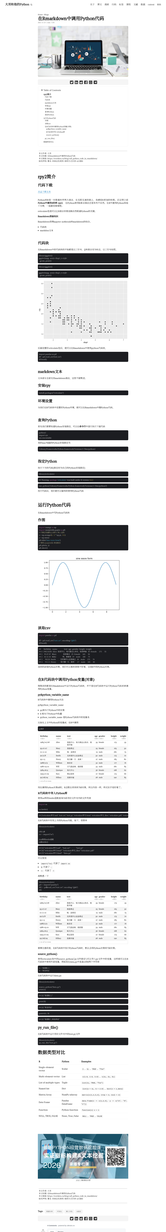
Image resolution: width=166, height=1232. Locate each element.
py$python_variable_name (56, 129)
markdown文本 (50, 103)
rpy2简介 (47, 94)
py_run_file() (50, 138)
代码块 (47, 100)
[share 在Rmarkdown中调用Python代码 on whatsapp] (90, 83)
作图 (46, 120)
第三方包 (69, 1211)
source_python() (52, 135)
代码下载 (48, 97)
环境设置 (48, 109)
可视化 (59, 1211)
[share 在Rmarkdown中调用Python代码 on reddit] (81, 83)
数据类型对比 (49, 142)
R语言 (79, 1211)
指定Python (49, 115)
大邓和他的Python (17, 4)
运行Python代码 (50, 118)
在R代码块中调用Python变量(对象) (58, 126)
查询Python (49, 112)
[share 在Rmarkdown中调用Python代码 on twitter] (71, 83)
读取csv (48, 123)
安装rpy (48, 106)
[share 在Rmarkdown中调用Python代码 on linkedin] (76, 83)
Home (40, 14)
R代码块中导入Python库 (55, 132)
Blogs (46, 14)
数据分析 (49, 1211)
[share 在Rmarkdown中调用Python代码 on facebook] (86, 83)
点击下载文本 (44, 191)
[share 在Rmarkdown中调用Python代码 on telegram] (95, 83)
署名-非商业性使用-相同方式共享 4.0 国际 (65, 161)
